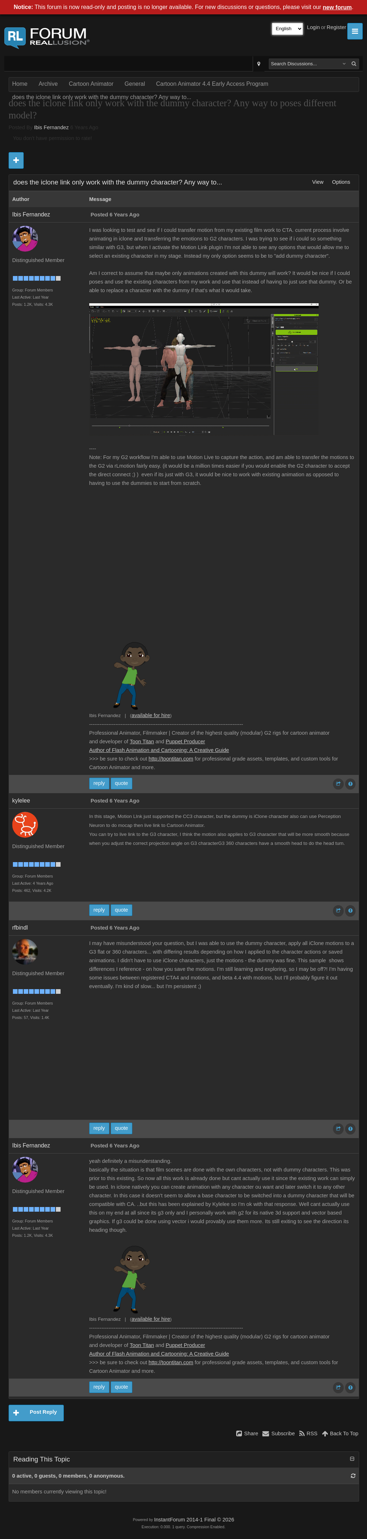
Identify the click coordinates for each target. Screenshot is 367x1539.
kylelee (21, 800)
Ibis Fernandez (51, 127)
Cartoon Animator (91, 84)
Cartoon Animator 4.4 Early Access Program (212, 84)
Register (336, 27)
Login (313, 27)
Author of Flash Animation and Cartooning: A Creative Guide (159, 750)
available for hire (151, 715)
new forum (337, 7)
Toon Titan (142, 741)
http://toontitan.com (171, 759)
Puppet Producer (185, 741)
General (135, 84)
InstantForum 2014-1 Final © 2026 (194, 1519)
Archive (48, 84)
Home (20, 84)
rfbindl (20, 928)
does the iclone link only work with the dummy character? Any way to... (101, 97)
